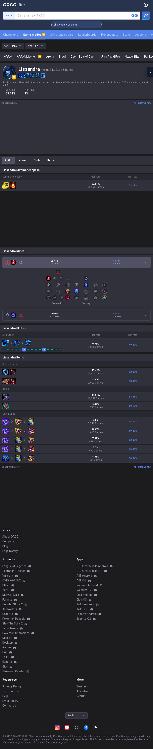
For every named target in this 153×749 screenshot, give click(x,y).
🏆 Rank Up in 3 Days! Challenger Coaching (60, 24)
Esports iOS (83, 618)
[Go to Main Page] (9, 4)
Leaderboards (87, 34)
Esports (7, 661)
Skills (37, 160)
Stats (126, 34)
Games (6, 647)
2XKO (5, 590)
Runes (23, 160)
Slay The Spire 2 (12, 623)
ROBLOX (7, 613)
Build (8, 160)
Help (5, 696)
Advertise (82, 691)
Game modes (34, 34)
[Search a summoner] (134, 16)
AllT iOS (81, 580)
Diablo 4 (7, 637)
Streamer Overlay (13, 671)
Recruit (80, 696)
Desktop (7, 642)
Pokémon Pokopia (13, 618)
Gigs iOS (81, 599)
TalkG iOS (82, 609)
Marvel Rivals (10, 594)
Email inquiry (10, 700)
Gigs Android (84, 594)
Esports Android (86, 613)
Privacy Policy (11, 686)
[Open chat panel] (150, 72)
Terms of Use (10, 691)
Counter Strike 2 (12, 604)
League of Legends (14, 566)
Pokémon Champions (15, 633)
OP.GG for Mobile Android (92, 566)
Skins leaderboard (62, 34)
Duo (4, 652)
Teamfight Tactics (13, 570)
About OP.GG (10, 536)
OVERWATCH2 (11, 580)
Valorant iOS (84, 590)
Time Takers (10, 628)
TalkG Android (85, 604)
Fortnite (7, 599)
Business (82, 686)
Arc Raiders (9, 609)
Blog (5, 546)
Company (8, 541)
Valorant (7, 575)
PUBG (6, 585)
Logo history (10, 551)
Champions (10, 34)
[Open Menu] (146, 5)
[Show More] (22, 5)
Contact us (9, 705)
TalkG (5, 657)
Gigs (5, 666)
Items (51, 160)
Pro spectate (109, 34)
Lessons (140, 34)
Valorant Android (87, 585)
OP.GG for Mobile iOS (89, 570)
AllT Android (84, 575)
